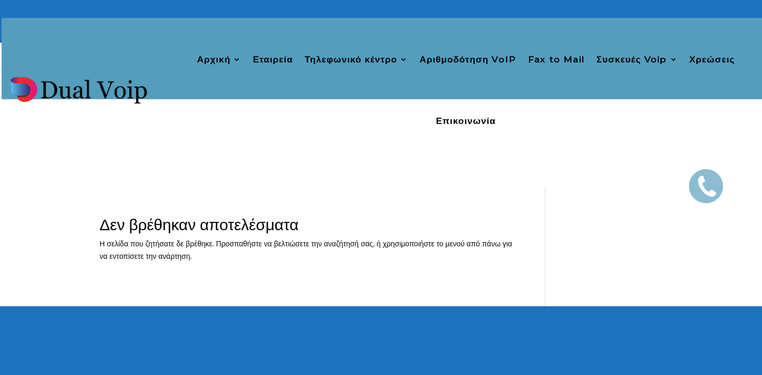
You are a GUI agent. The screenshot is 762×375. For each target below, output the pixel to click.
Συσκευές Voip (631, 59)
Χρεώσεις (712, 59)
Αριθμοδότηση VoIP (468, 59)
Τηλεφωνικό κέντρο (351, 59)
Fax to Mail (556, 59)
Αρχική (213, 59)
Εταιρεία (273, 59)
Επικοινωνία (466, 121)
